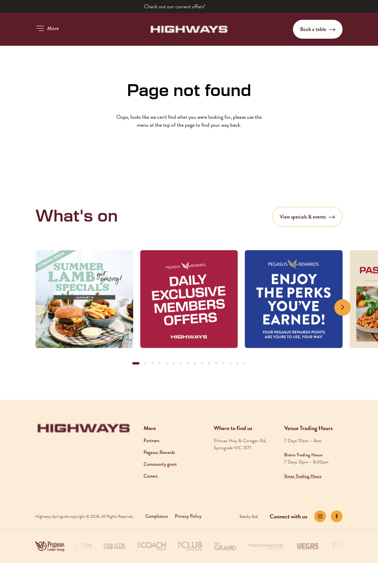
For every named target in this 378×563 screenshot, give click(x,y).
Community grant (160, 464)
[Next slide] (342, 307)
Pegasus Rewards (159, 452)
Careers (151, 476)
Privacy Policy (188, 516)
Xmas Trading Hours (303, 476)
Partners (151, 440)
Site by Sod (248, 516)
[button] (47, 28)
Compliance (156, 516)
